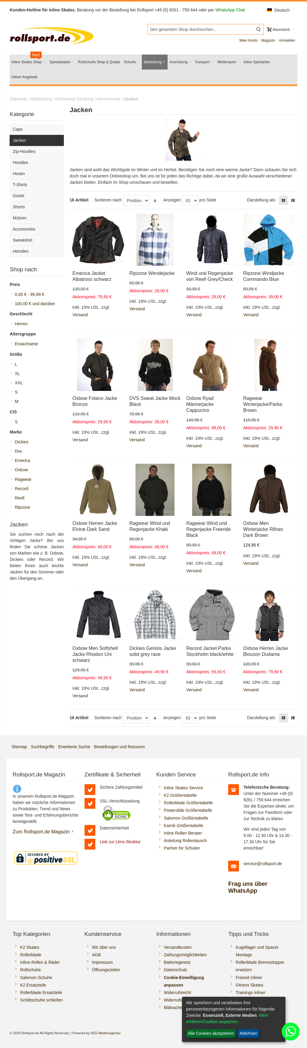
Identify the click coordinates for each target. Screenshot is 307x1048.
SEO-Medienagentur (106, 1033)
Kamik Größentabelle (184, 825)
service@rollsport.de (262, 863)
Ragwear (23, 479)
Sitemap (19, 746)
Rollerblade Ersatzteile (41, 992)
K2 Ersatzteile (33, 985)
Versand (80, 314)
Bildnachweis (176, 1007)
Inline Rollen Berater (183, 833)
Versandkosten (178, 947)
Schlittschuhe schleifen (41, 1000)
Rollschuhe (30, 969)
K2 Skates (29, 947)
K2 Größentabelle (180, 795)
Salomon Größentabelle (186, 818)
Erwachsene (26, 343)
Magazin (268, 40)
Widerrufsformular (180, 1000)
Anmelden (287, 40)
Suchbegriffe (42, 746)
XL (17, 373)
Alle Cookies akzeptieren (211, 1033)
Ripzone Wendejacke (151, 273)
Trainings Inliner (250, 992)
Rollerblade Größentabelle (188, 802)
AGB (96, 954)
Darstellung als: (261, 200)
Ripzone (22, 507)
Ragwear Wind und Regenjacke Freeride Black (208, 529)
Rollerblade (30, 954)
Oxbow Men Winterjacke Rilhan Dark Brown (263, 529)
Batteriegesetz (177, 962)
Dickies (21, 441)
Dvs (18, 451)
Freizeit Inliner (249, 977)
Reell (19, 498)
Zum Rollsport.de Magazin (41, 831)
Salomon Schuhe (36, 977)
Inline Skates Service (183, 787)
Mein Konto (248, 40)
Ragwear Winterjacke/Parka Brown (262, 404)
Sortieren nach (108, 200)
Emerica (22, 460)
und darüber (35, 303)
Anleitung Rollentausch (185, 840)
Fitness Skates (249, 985)
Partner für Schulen (182, 848)
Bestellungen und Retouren (119, 746)
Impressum (102, 962)
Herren (21, 323)
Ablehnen (248, 1033)
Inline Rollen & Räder (40, 962)
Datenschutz (175, 969)
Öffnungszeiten (106, 969)
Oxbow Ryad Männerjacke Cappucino (200, 404)
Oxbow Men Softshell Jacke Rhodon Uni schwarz (95, 654)
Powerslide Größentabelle (188, 810)
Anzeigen (172, 200)
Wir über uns (104, 947)
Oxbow (21, 469)
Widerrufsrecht (177, 992)
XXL (18, 382)
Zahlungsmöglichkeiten (185, 954)
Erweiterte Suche (74, 746)
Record (21, 488)
